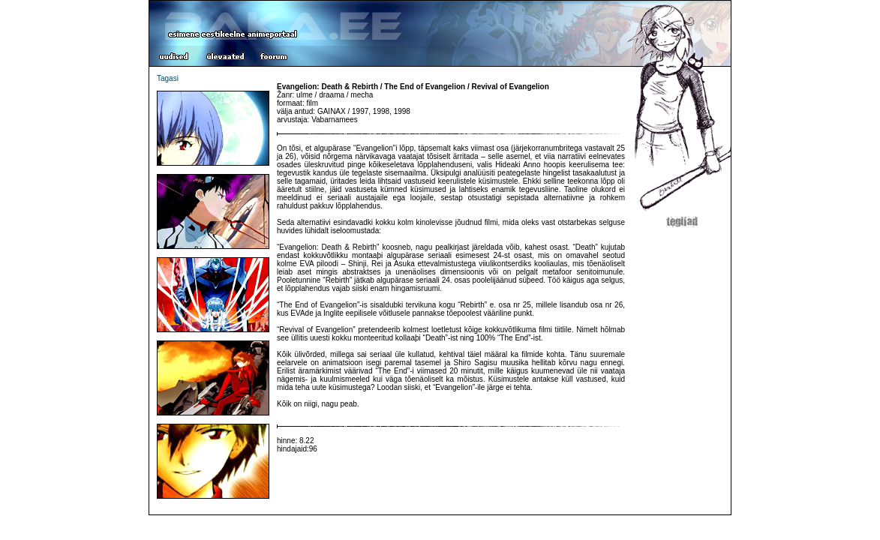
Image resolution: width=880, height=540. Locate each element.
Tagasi (168, 78)
